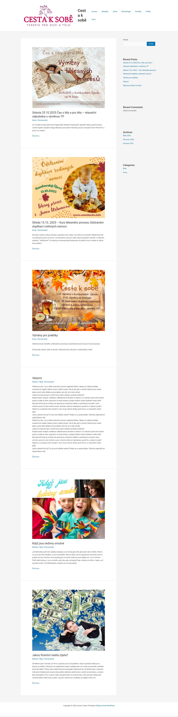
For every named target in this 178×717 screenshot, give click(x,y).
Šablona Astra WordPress (105, 707)
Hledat (125, 41)
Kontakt (137, 16)
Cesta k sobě (85, 16)
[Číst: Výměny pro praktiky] (68, 302)
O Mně (145, 16)
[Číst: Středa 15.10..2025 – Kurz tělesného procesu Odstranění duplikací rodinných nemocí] (68, 189)
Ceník (116, 16)
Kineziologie (126, 16)
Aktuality (107, 16)
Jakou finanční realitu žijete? (50, 656)
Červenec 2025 (128, 144)
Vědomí (37, 379)
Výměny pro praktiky (45, 337)
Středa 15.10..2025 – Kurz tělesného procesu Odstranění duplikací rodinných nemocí (138, 75)
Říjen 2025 (127, 140)
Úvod (153, 16)
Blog (41, 383)
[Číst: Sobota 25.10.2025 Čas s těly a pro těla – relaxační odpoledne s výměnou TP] (68, 79)
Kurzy (34, 122)
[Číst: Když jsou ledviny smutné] (68, 510)
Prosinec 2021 (128, 148)
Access (97, 16)
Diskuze (35, 383)
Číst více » (36, 137)
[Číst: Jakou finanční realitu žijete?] (68, 621)
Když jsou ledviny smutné (48, 545)
